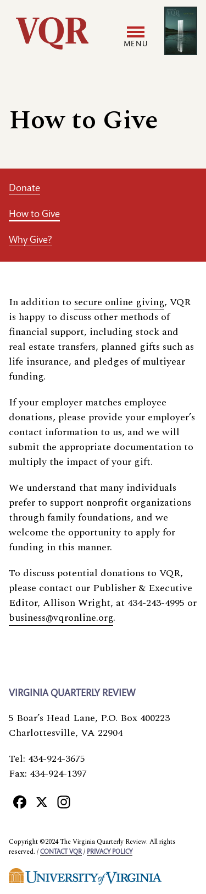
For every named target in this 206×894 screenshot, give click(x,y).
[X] (42, 801)
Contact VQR (61, 852)
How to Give (34, 215)
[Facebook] (20, 801)
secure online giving (119, 302)
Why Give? (30, 241)
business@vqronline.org (61, 617)
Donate (24, 189)
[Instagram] (64, 801)
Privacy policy (109, 852)
